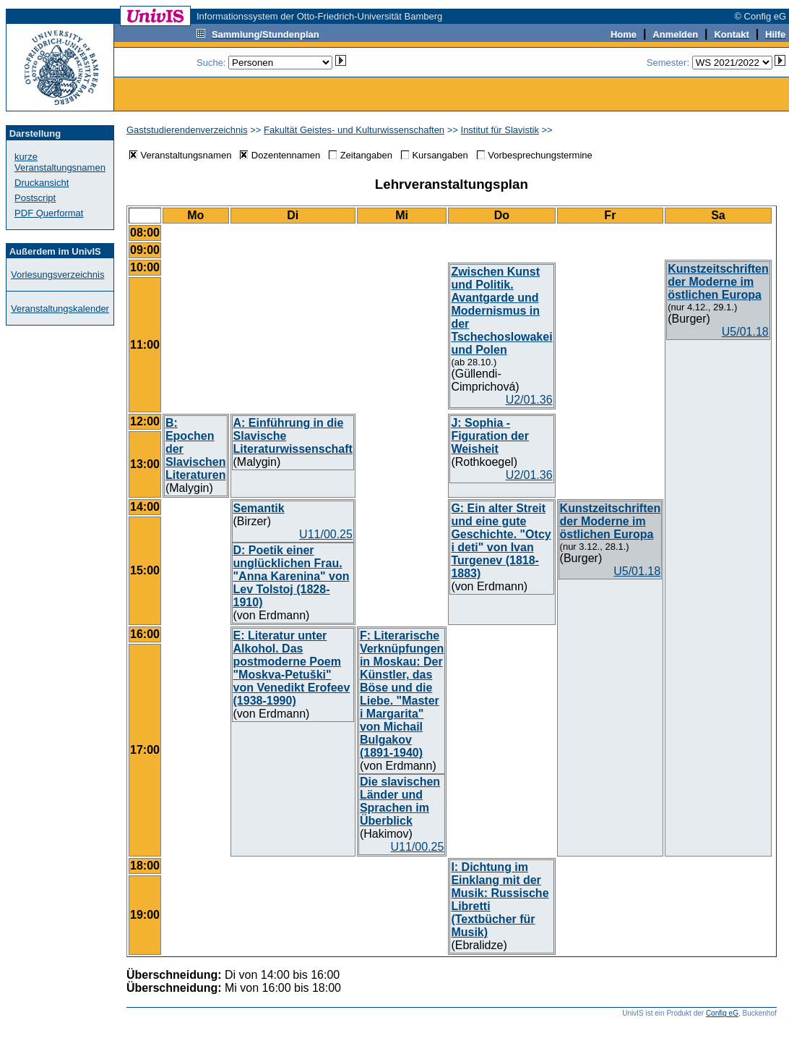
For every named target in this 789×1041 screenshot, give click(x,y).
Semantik (259, 508)
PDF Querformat (48, 213)
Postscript (35, 197)
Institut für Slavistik (500, 129)
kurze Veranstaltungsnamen (59, 162)
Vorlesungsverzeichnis (57, 274)
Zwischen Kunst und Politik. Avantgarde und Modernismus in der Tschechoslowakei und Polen (501, 310)
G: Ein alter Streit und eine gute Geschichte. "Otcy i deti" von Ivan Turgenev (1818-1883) (501, 540)
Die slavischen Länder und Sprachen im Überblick (400, 801)
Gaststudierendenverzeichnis (187, 129)
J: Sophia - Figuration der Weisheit (490, 436)
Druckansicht (41, 182)
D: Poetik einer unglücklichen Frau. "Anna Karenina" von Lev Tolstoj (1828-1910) (291, 576)
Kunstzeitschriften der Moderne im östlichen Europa (718, 282)
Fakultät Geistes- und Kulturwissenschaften (354, 129)
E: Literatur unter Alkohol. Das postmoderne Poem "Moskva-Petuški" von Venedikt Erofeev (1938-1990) (291, 668)
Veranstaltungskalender (60, 308)
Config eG (722, 1013)
